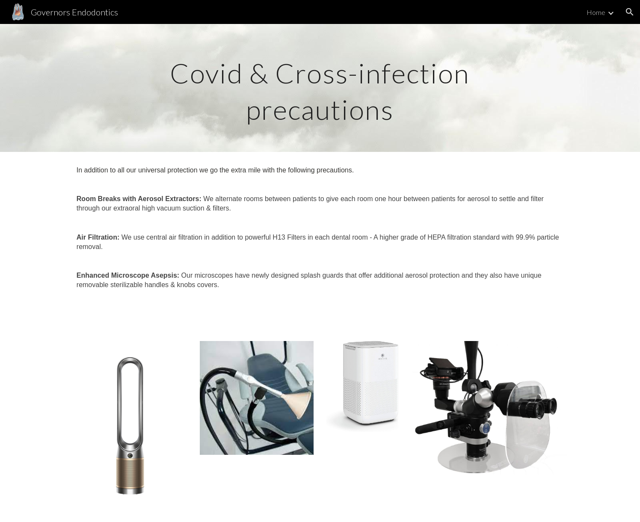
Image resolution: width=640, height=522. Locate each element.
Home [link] (596, 12)
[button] (629, 12)
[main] (319, 88)
